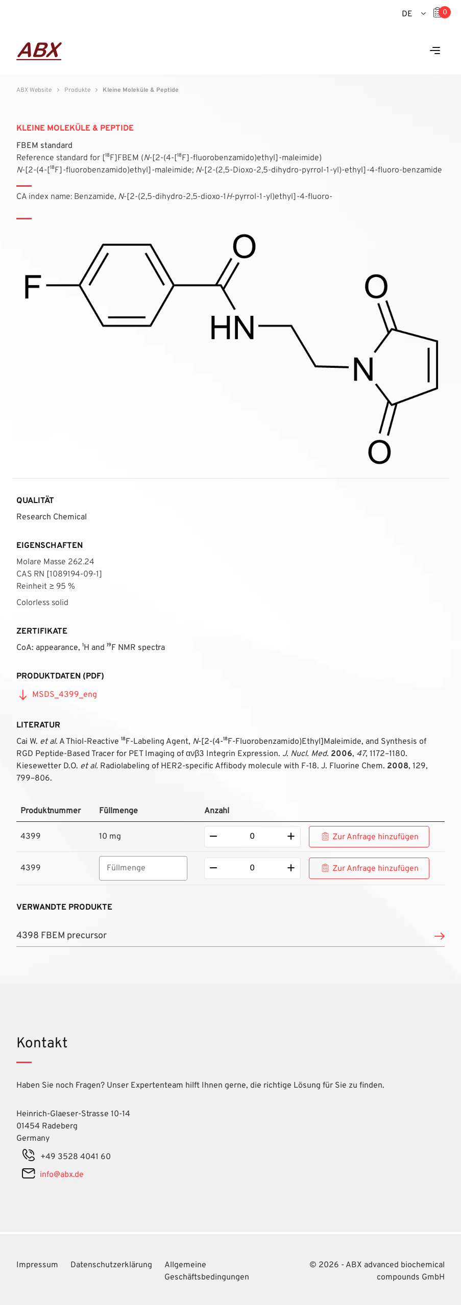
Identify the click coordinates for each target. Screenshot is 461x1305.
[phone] (28, 1157)
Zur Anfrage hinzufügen (375, 837)
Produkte (77, 90)
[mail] (28, 1175)
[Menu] (435, 51)
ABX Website (34, 90)
